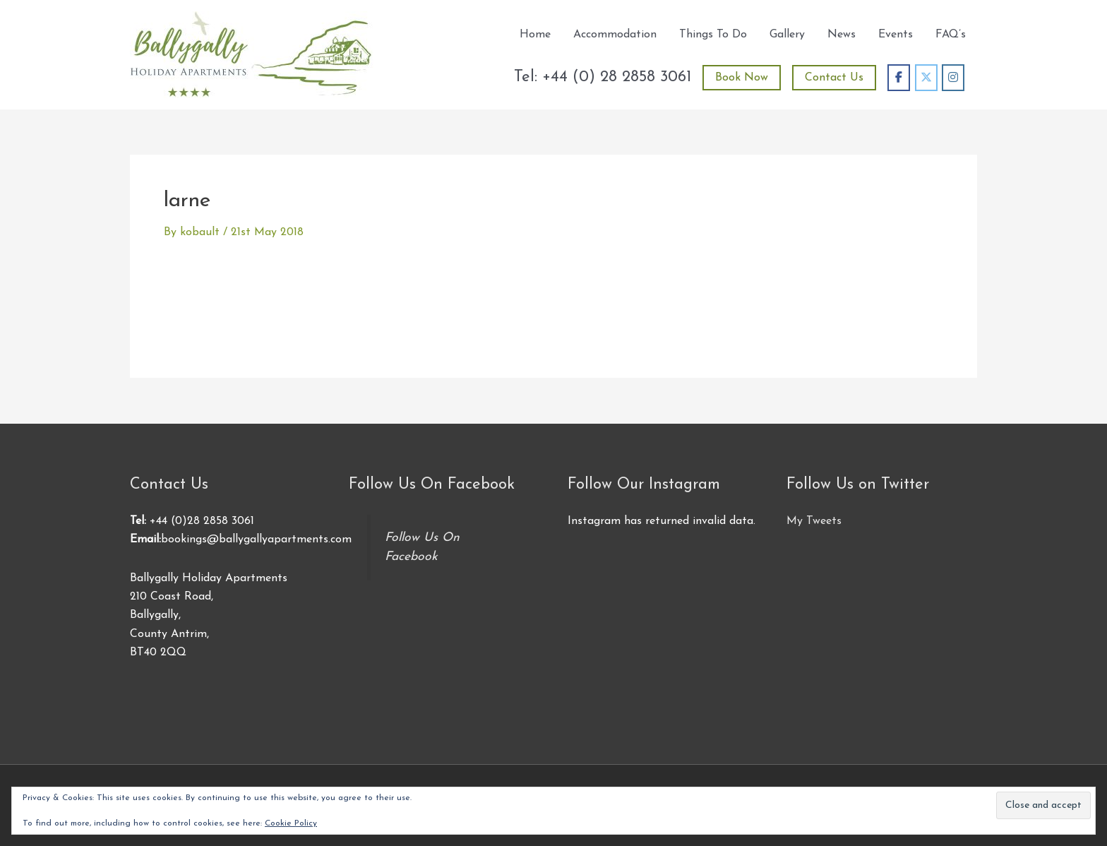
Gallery (787, 34)
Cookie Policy (291, 823)
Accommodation (615, 34)
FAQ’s (950, 34)
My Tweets (814, 521)
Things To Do (713, 34)
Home (535, 34)
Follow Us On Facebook (432, 485)
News (841, 34)
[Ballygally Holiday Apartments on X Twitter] (926, 77)
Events (895, 34)
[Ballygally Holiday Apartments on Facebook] (898, 77)
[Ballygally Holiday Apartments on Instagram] (953, 77)
